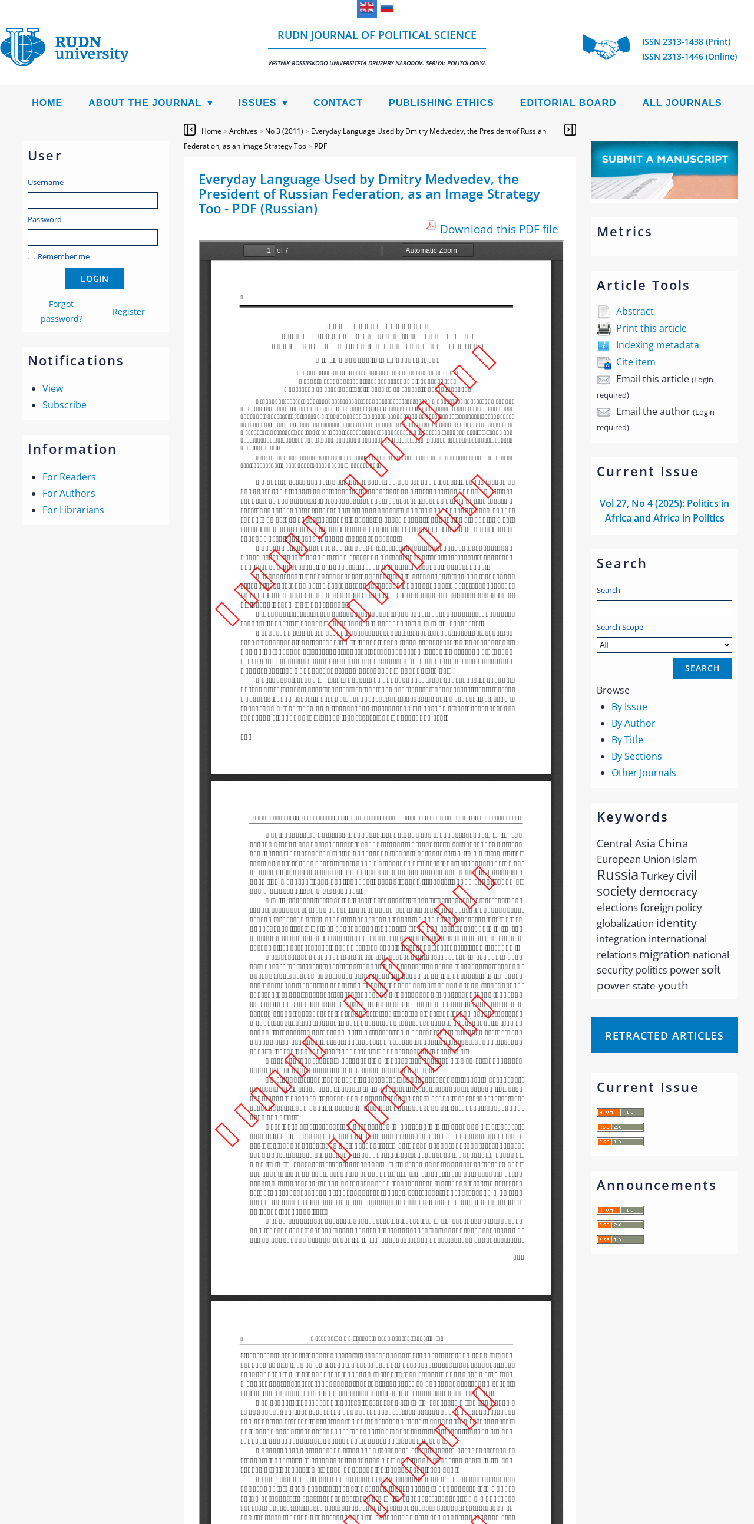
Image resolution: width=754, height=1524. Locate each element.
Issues (258, 103)
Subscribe (64, 404)
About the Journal (144, 103)
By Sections (636, 756)
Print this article (651, 328)
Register (129, 311)
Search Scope (664, 637)
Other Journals (643, 772)
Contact (338, 103)
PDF (320, 146)
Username (46, 182)
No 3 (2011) (284, 131)
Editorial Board (568, 103)
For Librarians (73, 509)
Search (608, 590)
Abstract (635, 311)
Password (45, 219)
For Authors (68, 493)
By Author (633, 723)
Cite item (636, 361)
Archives (243, 131)
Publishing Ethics (441, 103)
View (52, 388)
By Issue (629, 706)
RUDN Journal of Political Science (377, 47)
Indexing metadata (657, 344)
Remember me (64, 256)
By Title (627, 739)
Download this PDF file (499, 229)
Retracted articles (664, 1035)
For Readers (69, 476)
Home (47, 103)
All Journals (682, 103)
